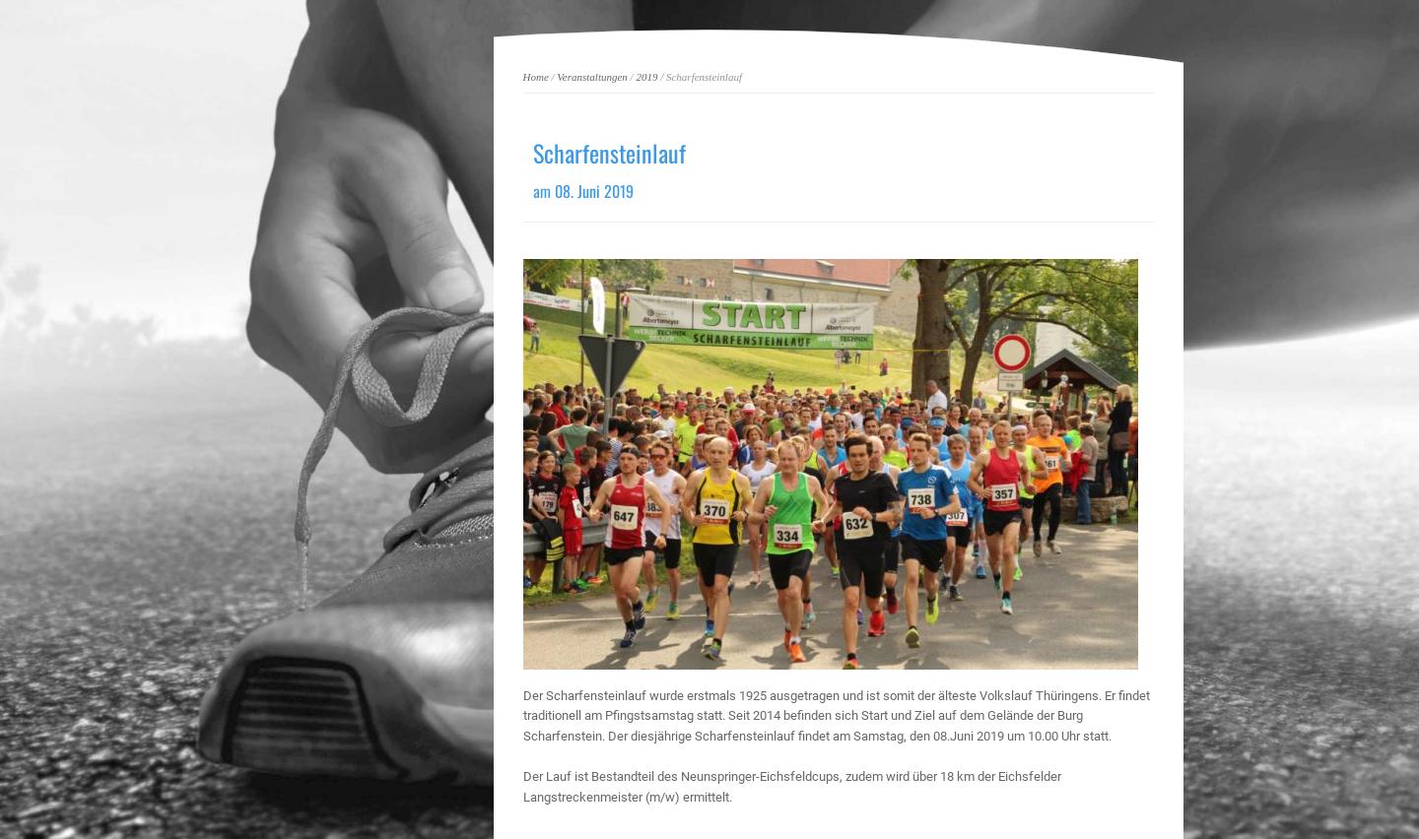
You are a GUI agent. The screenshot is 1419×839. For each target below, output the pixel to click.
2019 (646, 77)
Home (536, 77)
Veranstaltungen (592, 77)
